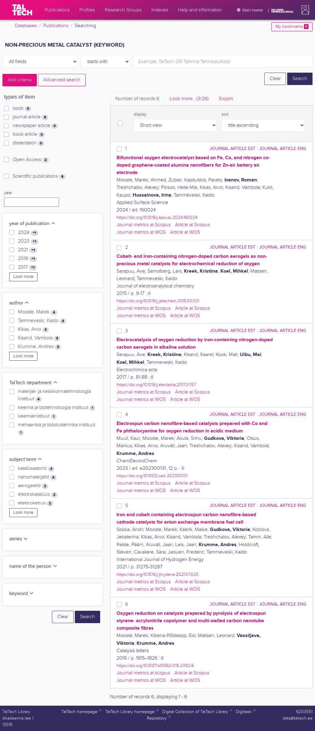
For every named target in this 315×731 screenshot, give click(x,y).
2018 (27, 259)
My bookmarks (292, 26)
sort (225, 114)
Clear (275, 79)
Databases (26, 26)
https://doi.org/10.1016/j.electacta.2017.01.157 (156, 384)
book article (29, 134)
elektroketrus (35, 503)
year (8, 192)
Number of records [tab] (137, 99)
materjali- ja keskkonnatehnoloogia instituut (54, 395)
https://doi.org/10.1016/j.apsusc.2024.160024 (157, 217)
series (18, 539)
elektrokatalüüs (37, 494)
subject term (25, 459)
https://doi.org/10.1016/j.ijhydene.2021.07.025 (157, 574)
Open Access (31, 160)
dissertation (28, 143)
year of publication (32, 224)
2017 (27, 267)
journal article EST (232, 148)
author (19, 303)
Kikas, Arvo (33, 329)
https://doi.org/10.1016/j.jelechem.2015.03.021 (158, 301)
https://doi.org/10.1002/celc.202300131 (152, 475)
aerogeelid (33, 486)
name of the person (33, 566)
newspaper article (35, 126)
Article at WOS (185, 232)
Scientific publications (39, 176)
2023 (28, 241)
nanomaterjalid (37, 477)
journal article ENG (282, 148)
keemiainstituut (37, 416)
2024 (28, 233)
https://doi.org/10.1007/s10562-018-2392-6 (155, 665)
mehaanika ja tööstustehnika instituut (56, 429)
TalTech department (33, 383)
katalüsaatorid (36, 468)
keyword (21, 594)
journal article (30, 117)
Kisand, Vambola (39, 338)
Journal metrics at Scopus (144, 225)
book (22, 108)
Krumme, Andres (39, 347)
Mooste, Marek (37, 312)
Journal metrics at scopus (143, 673)
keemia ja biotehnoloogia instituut (56, 408)
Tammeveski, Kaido (42, 321)
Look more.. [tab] (189, 99)
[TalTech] (22, 10)
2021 (27, 250)
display (140, 114)
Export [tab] (226, 99)
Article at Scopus (192, 225)
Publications (55, 26)
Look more (23, 276)
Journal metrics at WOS (141, 232)
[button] (304, 10)
